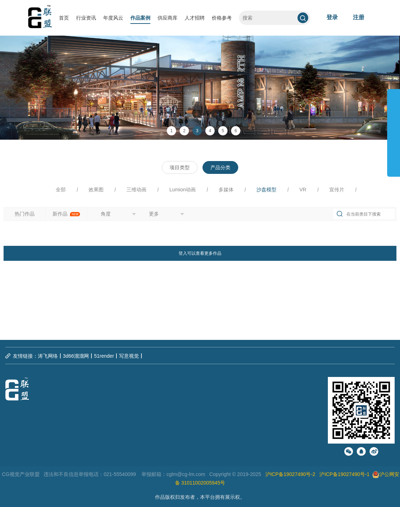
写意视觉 (129, 356)
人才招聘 (195, 18)
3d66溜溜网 (76, 356)
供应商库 (168, 18)
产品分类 (220, 167)
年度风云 (113, 18)
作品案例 (140, 18)
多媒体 (226, 189)
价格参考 (222, 18)
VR (302, 189)
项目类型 (180, 167)
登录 (332, 17)
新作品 (66, 214)
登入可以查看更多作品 (200, 253)
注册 (358, 17)
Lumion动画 (182, 189)
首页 (64, 18)
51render (104, 356)
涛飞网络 (48, 356)
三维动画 (136, 189)
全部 (61, 189)
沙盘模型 (266, 189)
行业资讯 (86, 18)
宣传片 (336, 189)
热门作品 (25, 214)
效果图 (96, 189)
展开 (393, 130)
